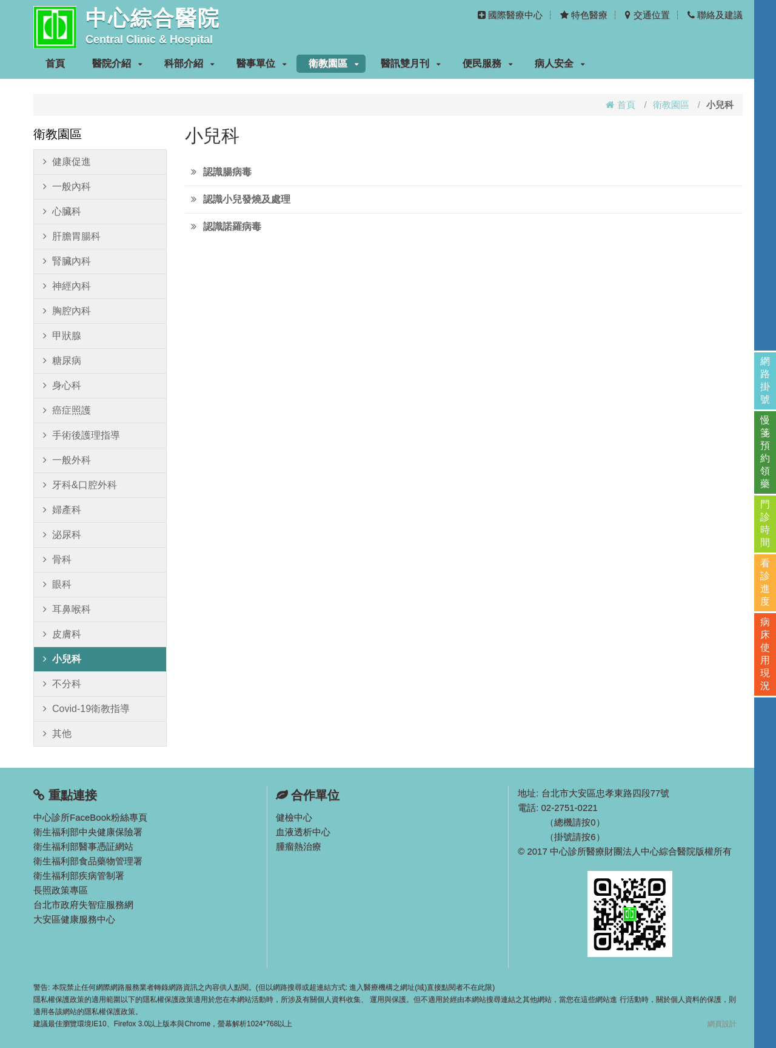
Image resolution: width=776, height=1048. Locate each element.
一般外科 (67, 460)
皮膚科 (62, 634)
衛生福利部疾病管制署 (78, 875)
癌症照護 (67, 411)
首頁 (55, 63)
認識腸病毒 (227, 172)
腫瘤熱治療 (298, 846)
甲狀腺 (62, 336)
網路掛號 (765, 380)
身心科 (62, 386)
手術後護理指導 (81, 435)
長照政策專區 (60, 890)
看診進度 (765, 582)
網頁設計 (722, 1023)
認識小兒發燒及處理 (246, 199)
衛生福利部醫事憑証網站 (83, 846)
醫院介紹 (117, 63)
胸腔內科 (67, 311)
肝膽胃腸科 (72, 236)
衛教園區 (334, 63)
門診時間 (765, 523)
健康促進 (67, 162)
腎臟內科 (67, 261)
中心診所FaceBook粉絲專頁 (90, 817)
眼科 (57, 585)
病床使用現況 (765, 654)
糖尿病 (62, 361)
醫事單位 (261, 63)
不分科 (62, 684)
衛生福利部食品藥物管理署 (87, 861)
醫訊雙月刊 (411, 63)
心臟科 (62, 212)
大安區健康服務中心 (74, 919)
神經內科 (67, 286)
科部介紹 (189, 63)
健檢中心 (294, 817)
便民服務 (488, 63)
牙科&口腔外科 (80, 485)
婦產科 (62, 510)
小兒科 (62, 659)
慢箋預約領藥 (765, 452)
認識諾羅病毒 (232, 226)
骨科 (57, 560)
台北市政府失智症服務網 (83, 904)
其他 (57, 734)
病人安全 (560, 63)
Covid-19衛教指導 (86, 709)
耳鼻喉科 (67, 609)
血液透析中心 (303, 832)
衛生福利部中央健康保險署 (87, 832)
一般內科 (67, 187)
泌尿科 (62, 535)
